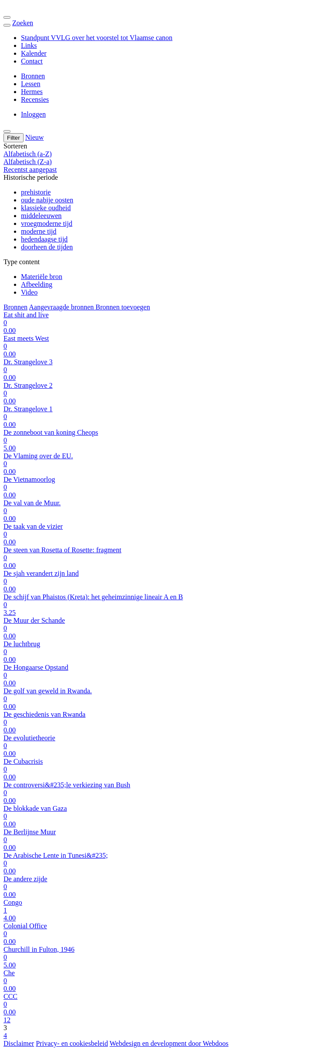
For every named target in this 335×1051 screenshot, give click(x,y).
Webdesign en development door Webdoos (169, 1043)
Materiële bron (41, 276)
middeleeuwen (41, 215)
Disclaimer (18, 1043)
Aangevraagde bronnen (62, 307)
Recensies (35, 99)
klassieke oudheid (46, 208)
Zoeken (22, 23)
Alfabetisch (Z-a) (27, 161)
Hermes (32, 91)
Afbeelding (36, 284)
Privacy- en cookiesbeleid (72, 1043)
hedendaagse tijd (44, 239)
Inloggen (33, 114)
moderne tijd (38, 231)
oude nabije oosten (47, 200)
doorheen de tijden (47, 247)
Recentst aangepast (30, 169)
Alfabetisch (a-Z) (27, 154)
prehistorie (36, 192)
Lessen (30, 83)
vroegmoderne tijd (46, 223)
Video (29, 292)
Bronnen (33, 76)
